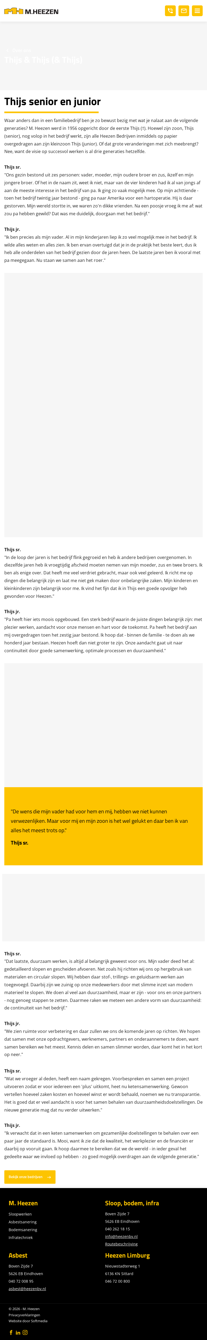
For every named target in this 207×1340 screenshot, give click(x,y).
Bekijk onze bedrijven (26, 1177)
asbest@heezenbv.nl (27, 1288)
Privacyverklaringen (24, 1315)
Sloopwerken (20, 1214)
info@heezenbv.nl (121, 1236)
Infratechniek (21, 1237)
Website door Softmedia (28, 1320)
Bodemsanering (23, 1229)
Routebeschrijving (121, 1244)
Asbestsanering (23, 1221)
